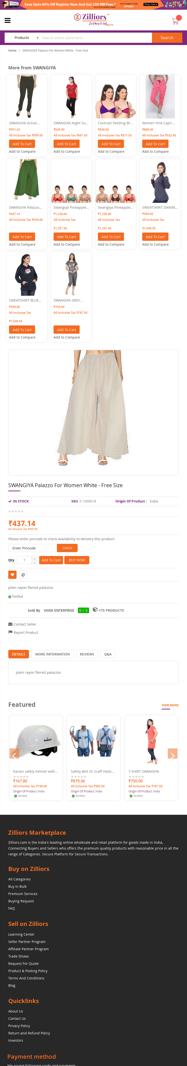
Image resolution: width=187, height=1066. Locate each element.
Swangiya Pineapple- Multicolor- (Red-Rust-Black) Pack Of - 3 (115, 207)
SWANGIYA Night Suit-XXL (71, 123)
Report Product (26, 632)
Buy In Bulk (17, 885)
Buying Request (21, 900)
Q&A (100, 653)
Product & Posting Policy (27, 969)
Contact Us (17, 1017)
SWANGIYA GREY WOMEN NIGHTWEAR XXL (71, 300)
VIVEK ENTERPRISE (59, 610)
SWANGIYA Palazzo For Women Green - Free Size (25, 207)
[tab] (17, 653)
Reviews (81, 653)
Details (17, 653)
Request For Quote (23, 962)
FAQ (11, 907)
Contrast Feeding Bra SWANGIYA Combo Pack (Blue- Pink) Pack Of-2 (115, 123)
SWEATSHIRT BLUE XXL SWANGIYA (24, 300)
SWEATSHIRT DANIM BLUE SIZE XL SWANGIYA (158, 207)
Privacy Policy (19, 1024)
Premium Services (22, 892)
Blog (11, 984)
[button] (22, 151)
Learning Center (21, 933)
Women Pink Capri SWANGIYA (157, 123)
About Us (15, 1010)
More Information (49, 653)
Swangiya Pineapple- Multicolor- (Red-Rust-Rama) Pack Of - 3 (71, 207)
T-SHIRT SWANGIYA (144, 770)
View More (170, 704)
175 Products (111, 610)
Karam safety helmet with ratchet (34, 770)
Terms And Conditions (26, 977)
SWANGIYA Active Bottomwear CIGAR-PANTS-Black (25, 123)
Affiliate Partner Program (28, 947)
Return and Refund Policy (29, 1032)
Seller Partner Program (27, 940)
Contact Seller (25, 624)
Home (12, 50)
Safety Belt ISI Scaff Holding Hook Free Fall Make (93, 770)
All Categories (19, 878)
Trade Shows (18, 955)
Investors (15, 1039)
